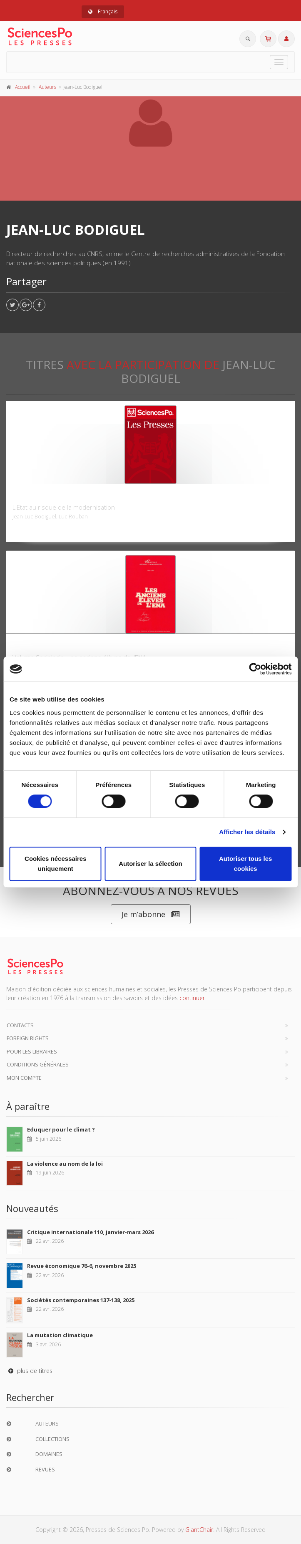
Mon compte (24, 1077)
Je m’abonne (151, 914)
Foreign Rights (28, 1038)
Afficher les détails (247, 831)
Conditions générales (38, 1064)
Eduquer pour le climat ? (61, 1129)
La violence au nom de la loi (65, 1163)
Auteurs (47, 87)
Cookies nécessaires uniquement (55, 863)
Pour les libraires (32, 1051)
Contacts (20, 1025)
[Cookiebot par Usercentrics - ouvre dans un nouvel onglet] (255, 669)
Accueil (22, 87)
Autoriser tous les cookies (245, 863)
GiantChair (199, 1530)
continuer (192, 998)
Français (102, 11)
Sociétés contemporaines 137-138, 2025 (80, 1300)
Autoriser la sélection (150, 863)
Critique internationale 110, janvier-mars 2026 (90, 1232)
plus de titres (29, 1371)
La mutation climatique (60, 1335)
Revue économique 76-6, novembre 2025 (81, 1266)
